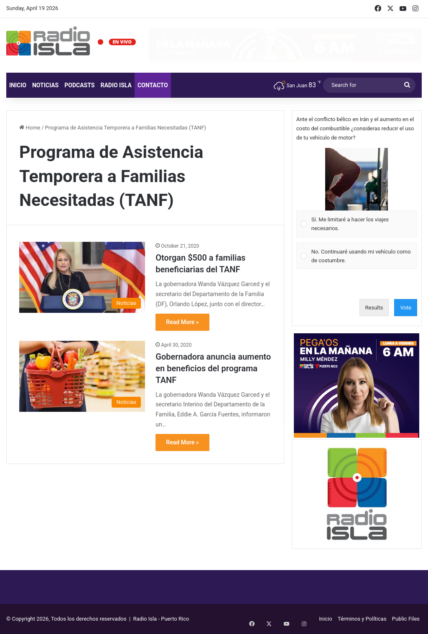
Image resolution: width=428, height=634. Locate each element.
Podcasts (79, 85)
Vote (405, 307)
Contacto (153, 85)
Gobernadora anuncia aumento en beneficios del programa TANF (213, 368)
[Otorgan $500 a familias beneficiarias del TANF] (82, 277)
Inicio (17, 85)
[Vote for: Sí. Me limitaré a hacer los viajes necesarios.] (356, 192)
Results (374, 307)
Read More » (182, 322)
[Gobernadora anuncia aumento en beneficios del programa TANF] (82, 376)
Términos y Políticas (362, 619)
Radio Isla (116, 85)
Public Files (406, 619)
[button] (356, 179)
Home (29, 127)
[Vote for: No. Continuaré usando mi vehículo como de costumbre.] (356, 256)
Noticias (45, 85)
